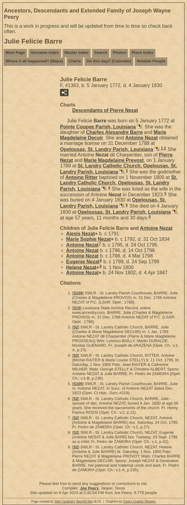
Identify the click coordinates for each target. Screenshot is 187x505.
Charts (75, 61)
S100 (78, 293)
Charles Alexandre (114, 132)
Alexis (80, 233)
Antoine (141, 137)
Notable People (151, 61)
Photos (119, 52)
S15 (76, 308)
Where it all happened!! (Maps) (34, 61)
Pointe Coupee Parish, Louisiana (98, 126)
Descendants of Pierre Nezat (105, 110)
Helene (81, 267)
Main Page (15, 52)
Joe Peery (89, 488)
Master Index (77, 52)
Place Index (142, 52)
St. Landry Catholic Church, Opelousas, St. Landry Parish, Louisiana (118, 183)
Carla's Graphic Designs (139, 501)
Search (100, 52)
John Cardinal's (64, 501)
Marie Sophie (88, 239)
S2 (75, 327)
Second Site (84, 501)
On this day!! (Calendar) (108, 61)
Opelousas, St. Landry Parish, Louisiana (106, 149)
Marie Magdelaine (114, 160)
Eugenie (82, 261)
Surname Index (44, 52)
